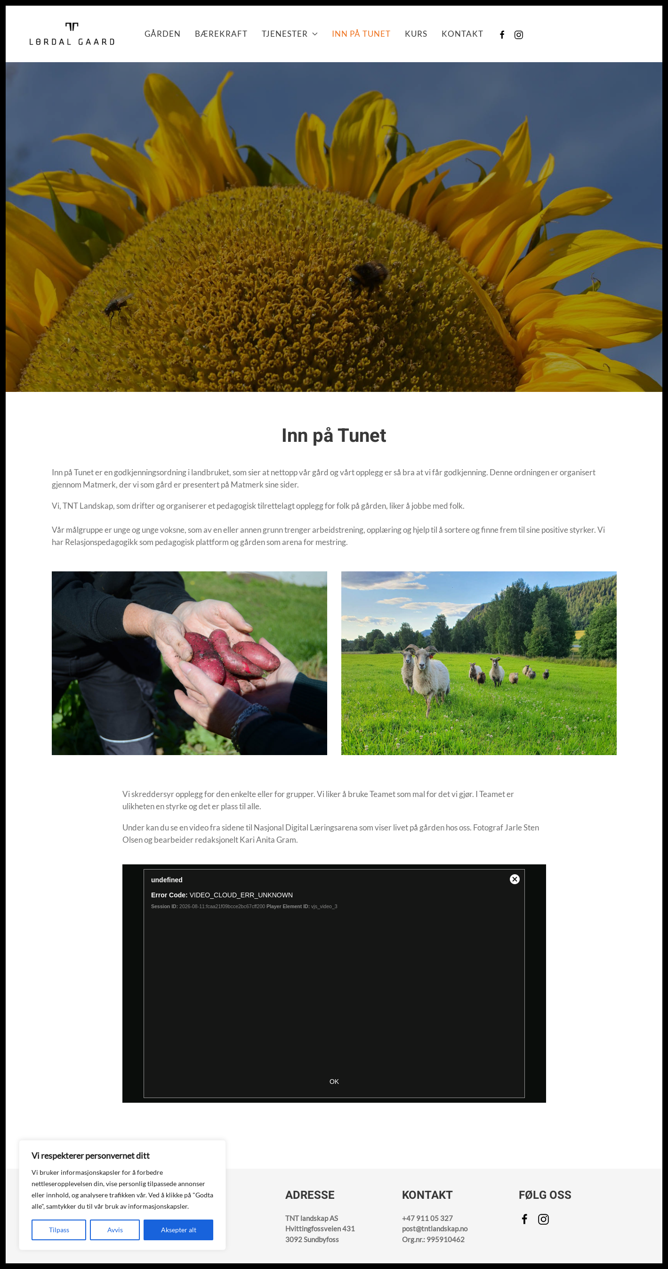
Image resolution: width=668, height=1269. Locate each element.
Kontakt (462, 34)
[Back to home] (71, 34)
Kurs (416, 34)
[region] (122, 1195)
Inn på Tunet (361, 34)
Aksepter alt (178, 1230)
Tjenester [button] (289, 34)
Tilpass (59, 1230)
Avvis (115, 1230)
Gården (163, 34)
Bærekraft (221, 34)
